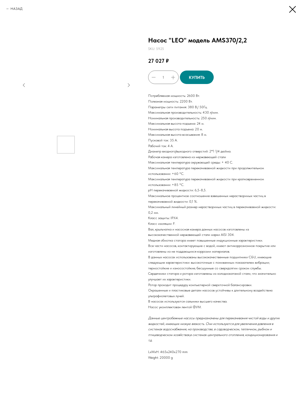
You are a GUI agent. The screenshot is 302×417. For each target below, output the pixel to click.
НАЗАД (16, 9)
